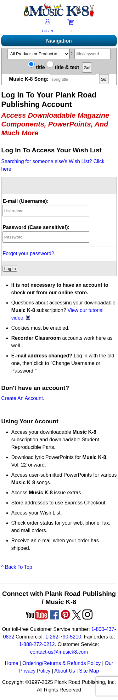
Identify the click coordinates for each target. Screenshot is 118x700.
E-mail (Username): (25, 201)
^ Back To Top (16, 567)
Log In (10, 268)
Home (11, 663)
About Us (64, 671)
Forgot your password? (28, 253)
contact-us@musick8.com (59, 652)
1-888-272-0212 (37, 644)
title (36, 67)
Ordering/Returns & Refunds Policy (61, 663)
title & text (63, 67)
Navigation (59, 41)
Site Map (89, 671)
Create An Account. (22, 398)
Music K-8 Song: (54, 79)
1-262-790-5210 (63, 636)
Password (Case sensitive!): (36, 227)
